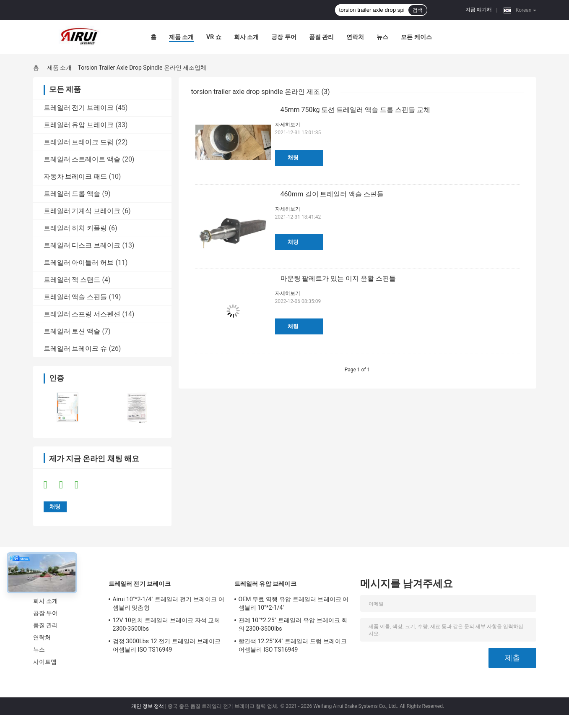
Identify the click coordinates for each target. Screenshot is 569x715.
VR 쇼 (213, 37)
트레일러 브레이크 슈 (75, 348)
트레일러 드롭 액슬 (72, 194)
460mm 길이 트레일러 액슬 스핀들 (332, 194)
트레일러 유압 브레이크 (79, 125)
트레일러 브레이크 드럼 (79, 142)
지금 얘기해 (478, 10)
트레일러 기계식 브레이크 (82, 211)
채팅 (293, 157)
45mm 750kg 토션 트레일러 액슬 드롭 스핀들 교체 (356, 110)
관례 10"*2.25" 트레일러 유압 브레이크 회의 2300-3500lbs (293, 624)
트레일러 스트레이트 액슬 (82, 159)
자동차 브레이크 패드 (75, 176)
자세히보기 (287, 125)
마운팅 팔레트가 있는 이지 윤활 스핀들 (338, 278)
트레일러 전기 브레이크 (79, 108)
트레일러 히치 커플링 (75, 228)
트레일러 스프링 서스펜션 (82, 314)
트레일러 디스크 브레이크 (82, 245)
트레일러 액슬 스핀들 (75, 297)
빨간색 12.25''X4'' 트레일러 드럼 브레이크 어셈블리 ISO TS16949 (293, 645)
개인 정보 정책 (147, 706)
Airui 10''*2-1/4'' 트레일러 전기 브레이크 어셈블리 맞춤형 (168, 603)
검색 (418, 10)
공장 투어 (283, 37)
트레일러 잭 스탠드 (72, 280)
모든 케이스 (416, 37)
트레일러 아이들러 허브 (79, 262)
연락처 (355, 37)
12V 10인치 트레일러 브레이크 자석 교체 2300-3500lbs (166, 624)
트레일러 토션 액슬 (72, 331)
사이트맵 (45, 661)
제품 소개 (181, 37)
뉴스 (382, 37)
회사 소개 (246, 37)
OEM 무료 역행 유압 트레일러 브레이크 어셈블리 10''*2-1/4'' (294, 603)
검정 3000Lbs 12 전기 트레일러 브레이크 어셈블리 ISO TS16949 (167, 645)
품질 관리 (321, 37)
